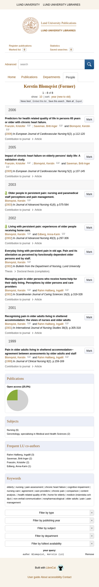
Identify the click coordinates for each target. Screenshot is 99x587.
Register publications (20, 45)
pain (82, 498)
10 (40, 96)
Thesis (8, 271)
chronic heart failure (55, 487)
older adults (72, 498)
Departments (51, 77)
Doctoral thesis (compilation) (33, 271)
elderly (10, 487)
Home (12, 77)
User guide (34, 577)
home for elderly (56, 494)
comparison (72, 491)
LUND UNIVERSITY (28, 4)
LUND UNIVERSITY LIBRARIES (61, 4)
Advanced (10, 64)
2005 (9, 171)
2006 (9, 133)
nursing (19, 487)
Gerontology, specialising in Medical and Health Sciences (37, 434)
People (70, 77)
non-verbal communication (27, 498)
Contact (67, 577)
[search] (51, 64)
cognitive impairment (78, 487)
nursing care (13, 491)
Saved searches (61, 49)
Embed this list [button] (39, 101)
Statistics (55, 45)
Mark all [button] (70, 101)
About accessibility (51, 577)
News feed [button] (26, 101)
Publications (29, 77)
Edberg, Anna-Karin (17, 466)
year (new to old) (60, 96)
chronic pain (58, 491)
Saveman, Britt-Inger (17, 458)
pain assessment (34, 487)
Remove (89, 554)
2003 (9, 204)
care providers (42, 491)
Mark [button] (89, 119)
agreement (27, 491)
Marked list (18, 49)
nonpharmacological (53, 498)
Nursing (11, 430)
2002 (9, 238)
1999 (9, 361)
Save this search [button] (56, 101)
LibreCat (55, 567)
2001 (9, 327)
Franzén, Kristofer (16, 462)
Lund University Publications (58, 23)
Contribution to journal (17, 139)
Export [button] (79, 101)
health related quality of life (32, 494)
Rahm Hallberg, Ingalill (19, 454)
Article (38, 139)
